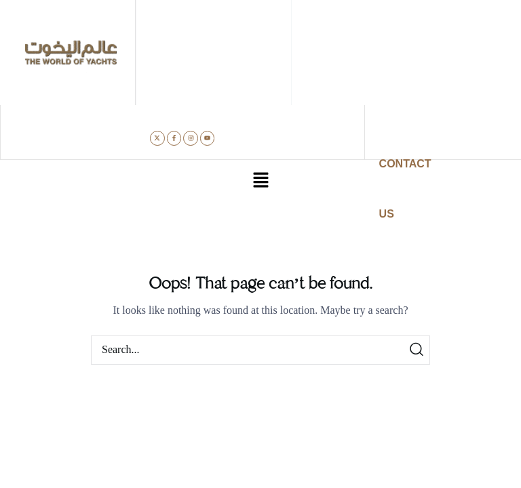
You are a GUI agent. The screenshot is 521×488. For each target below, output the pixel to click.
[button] (260, 182)
